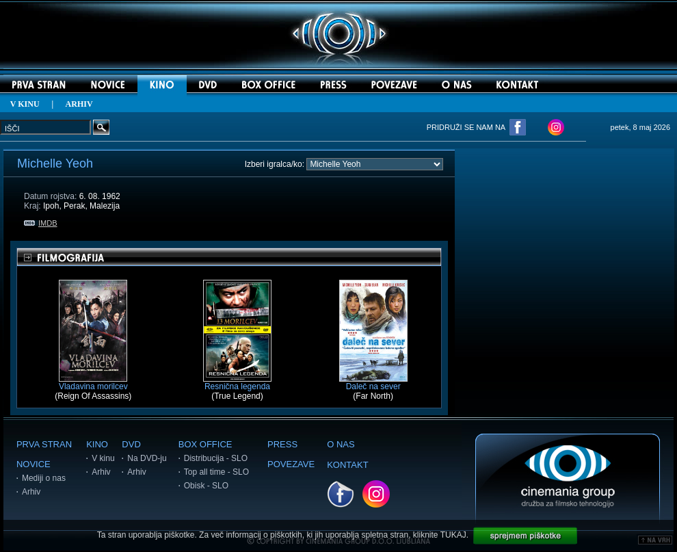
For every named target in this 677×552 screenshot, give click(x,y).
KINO (97, 444)
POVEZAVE (291, 464)
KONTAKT (347, 465)
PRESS (282, 444)
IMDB (40, 223)
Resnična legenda (237, 382)
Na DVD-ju (146, 458)
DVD (131, 444)
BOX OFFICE (205, 444)
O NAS (340, 444)
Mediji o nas (44, 478)
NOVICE (33, 464)
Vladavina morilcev (93, 382)
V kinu (103, 458)
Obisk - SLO (206, 485)
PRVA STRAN (44, 444)
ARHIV (79, 104)
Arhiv (31, 492)
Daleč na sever (373, 382)
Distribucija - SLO (216, 458)
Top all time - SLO (216, 472)
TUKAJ (453, 535)
